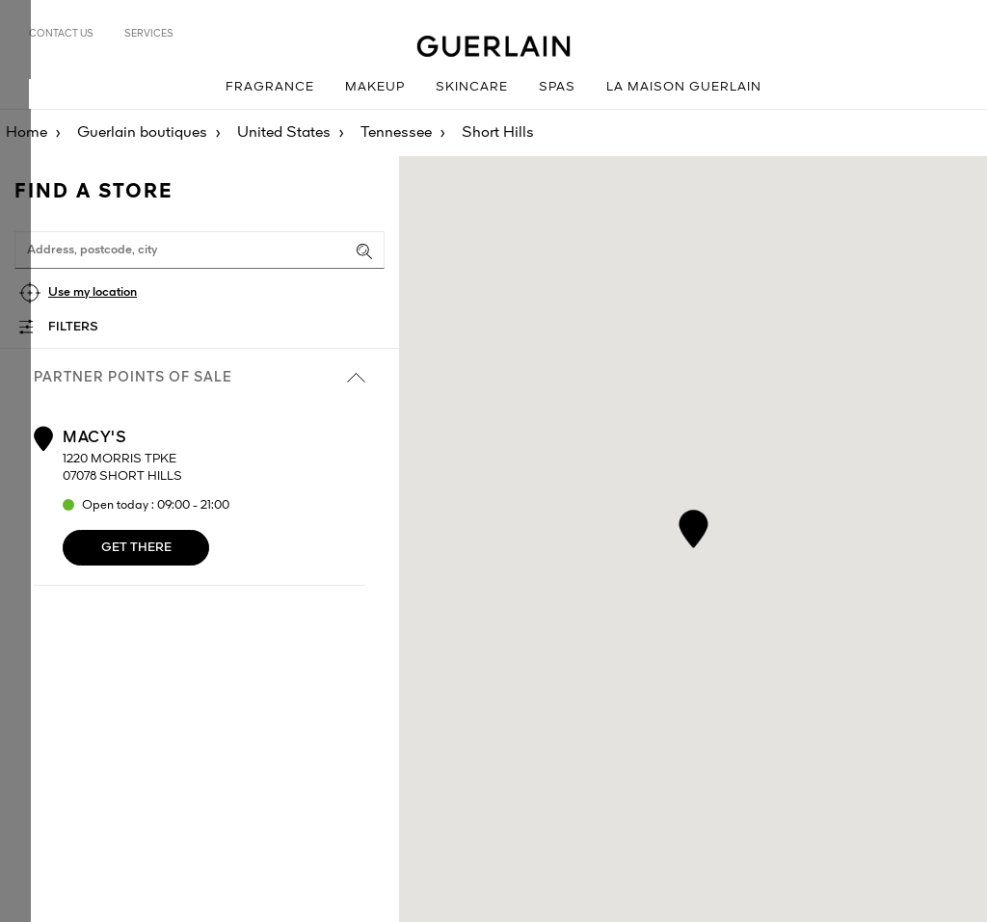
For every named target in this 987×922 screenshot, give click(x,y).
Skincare (472, 87)
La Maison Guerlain (683, 87)
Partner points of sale (199, 377)
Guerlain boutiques (142, 133)
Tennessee (396, 133)
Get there (136, 547)
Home (26, 133)
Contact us (61, 34)
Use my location (92, 292)
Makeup (375, 87)
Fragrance (270, 87)
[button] (693, 526)
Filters (73, 327)
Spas (557, 87)
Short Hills (498, 133)
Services (148, 34)
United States (284, 133)
